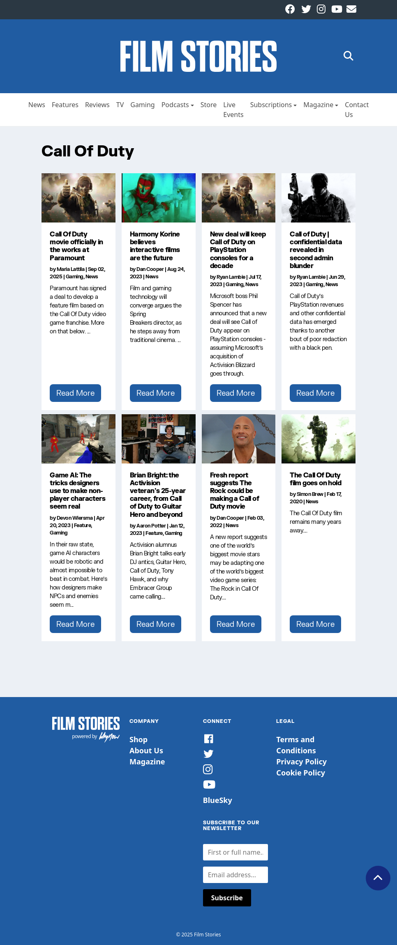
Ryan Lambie (231, 277)
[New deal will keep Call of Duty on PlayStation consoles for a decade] (239, 197)
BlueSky (217, 800)
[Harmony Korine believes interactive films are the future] (159, 197)
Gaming (142, 104)
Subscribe (227, 897)
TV (120, 104)
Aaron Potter (151, 526)
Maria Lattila (71, 269)
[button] (348, 56)
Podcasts (175, 104)
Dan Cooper (150, 269)
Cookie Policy (300, 773)
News (36, 104)
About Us (146, 750)
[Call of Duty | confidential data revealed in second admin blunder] (318, 197)
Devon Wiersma (75, 518)
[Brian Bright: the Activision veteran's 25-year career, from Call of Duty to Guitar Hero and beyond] (159, 438)
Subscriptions (271, 104)
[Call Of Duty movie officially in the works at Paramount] (78, 197)
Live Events (233, 109)
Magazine (318, 104)
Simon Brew (310, 494)
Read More (75, 392)
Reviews (97, 104)
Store (209, 104)
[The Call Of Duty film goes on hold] (318, 438)
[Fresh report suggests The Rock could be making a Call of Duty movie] (239, 438)
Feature (82, 525)
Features (65, 104)
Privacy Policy (301, 761)
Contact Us (357, 109)
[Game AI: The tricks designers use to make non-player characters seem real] (78, 438)
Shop (138, 739)
